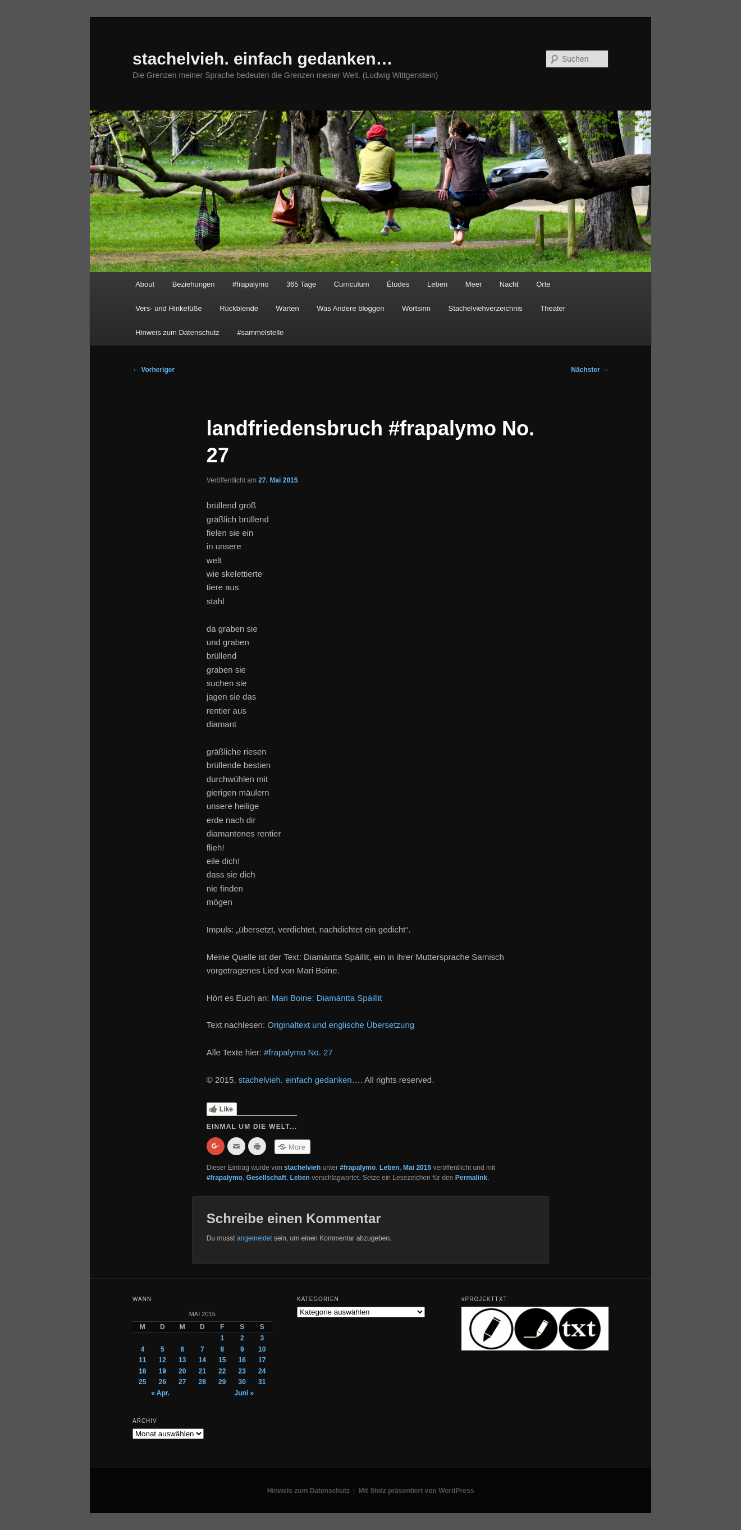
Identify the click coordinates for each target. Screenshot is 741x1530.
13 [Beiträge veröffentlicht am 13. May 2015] (182, 1360)
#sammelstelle (260, 332)
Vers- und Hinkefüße (168, 308)
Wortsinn (416, 308)
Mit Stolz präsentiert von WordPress (416, 1491)
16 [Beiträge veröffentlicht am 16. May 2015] (242, 1360)
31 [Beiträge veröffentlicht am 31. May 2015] (262, 1382)
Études (398, 284)
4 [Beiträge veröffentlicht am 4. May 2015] (142, 1349)
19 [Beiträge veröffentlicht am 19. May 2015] (162, 1371)
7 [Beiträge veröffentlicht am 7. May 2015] (202, 1349)
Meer (473, 284)
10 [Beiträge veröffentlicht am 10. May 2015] (262, 1349)
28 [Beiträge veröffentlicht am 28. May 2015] (202, 1382)
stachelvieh (302, 1167)
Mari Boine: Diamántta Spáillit (327, 998)
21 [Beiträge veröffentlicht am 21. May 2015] (202, 1371)
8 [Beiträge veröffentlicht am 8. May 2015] (222, 1349)
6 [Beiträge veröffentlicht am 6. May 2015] (182, 1349)
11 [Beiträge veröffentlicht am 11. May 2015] (142, 1360)
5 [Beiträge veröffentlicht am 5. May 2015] (162, 1349)
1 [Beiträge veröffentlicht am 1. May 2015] (222, 1338)
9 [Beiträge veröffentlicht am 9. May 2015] (242, 1349)
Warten (287, 308)
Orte (543, 284)
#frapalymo (250, 284)
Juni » (244, 1393)
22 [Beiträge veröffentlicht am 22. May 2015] (222, 1371)
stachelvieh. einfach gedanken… (262, 58)
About (144, 284)
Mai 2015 (417, 1167)
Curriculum (351, 284)
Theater (552, 308)
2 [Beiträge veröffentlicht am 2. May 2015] (242, 1338)
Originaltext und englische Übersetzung (340, 1025)
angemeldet (254, 1238)
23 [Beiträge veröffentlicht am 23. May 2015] (242, 1371)
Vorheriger (153, 370)
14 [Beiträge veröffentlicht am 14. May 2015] (202, 1360)
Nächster (590, 370)
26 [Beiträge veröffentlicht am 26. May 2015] (162, 1382)
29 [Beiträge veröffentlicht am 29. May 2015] (222, 1382)
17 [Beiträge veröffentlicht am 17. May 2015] (262, 1360)
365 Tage (301, 284)
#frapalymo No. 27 (298, 1052)
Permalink (471, 1178)
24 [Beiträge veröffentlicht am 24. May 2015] (262, 1371)
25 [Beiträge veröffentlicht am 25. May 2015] (142, 1382)
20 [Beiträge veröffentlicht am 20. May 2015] (182, 1371)
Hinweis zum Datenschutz (177, 332)
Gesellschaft (266, 1178)
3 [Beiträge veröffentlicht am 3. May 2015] (262, 1338)
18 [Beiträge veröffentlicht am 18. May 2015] (142, 1371)
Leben (437, 284)
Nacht (509, 284)
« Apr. (160, 1393)
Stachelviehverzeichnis (486, 308)
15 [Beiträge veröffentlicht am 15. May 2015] (222, 1360)
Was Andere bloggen (350, 308)
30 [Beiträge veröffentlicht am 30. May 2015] (242, 1382)
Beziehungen (193, 284)
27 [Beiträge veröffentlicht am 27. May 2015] (182, 1382)
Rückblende (238, 308)
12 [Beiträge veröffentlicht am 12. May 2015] (162, 1360)
